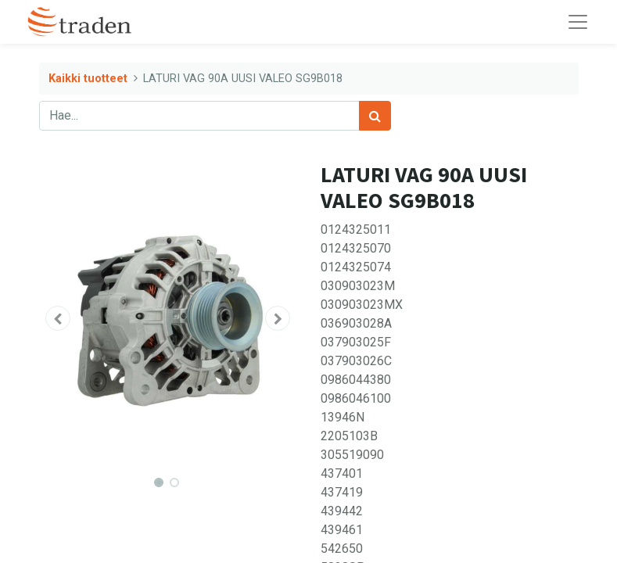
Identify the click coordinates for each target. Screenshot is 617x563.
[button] (58, 318)
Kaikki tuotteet (87, 78)
